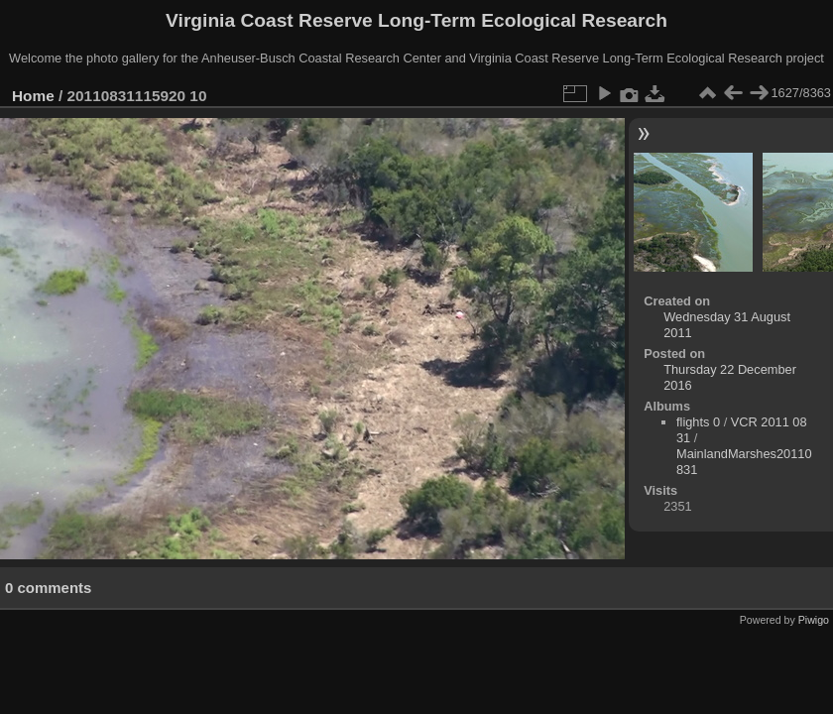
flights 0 (698, 422)
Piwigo (813, 620)
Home (33, 95)
